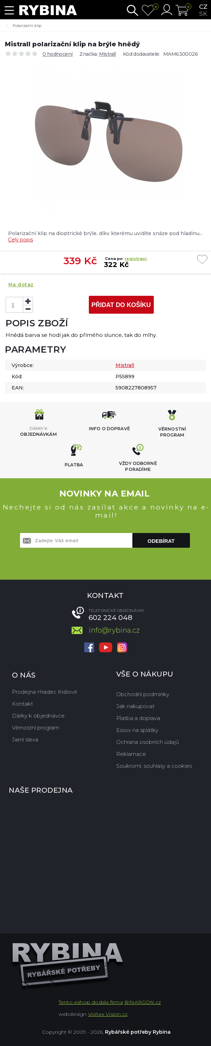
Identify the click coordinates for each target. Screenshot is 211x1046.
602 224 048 (110, 617)
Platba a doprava (138, 718)
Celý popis (20, 239)
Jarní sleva (25, 739)
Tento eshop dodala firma (91, 1002)
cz (203, 6)
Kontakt (22, 703)
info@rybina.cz (114, 630)
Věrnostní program (35, 727)
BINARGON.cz (142, 1002)
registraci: (136, 258)
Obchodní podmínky (142, 694)
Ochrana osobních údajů (147, 742)
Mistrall (107, 54)
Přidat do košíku (121, 304)
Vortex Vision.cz (107, 1014)
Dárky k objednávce (38, 715)
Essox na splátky (137, 730)
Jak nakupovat (135, 706)
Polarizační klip (27, 25)
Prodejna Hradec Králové (44, 691)
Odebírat (160, 541)
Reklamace (131, 754)
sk (203, 13)
